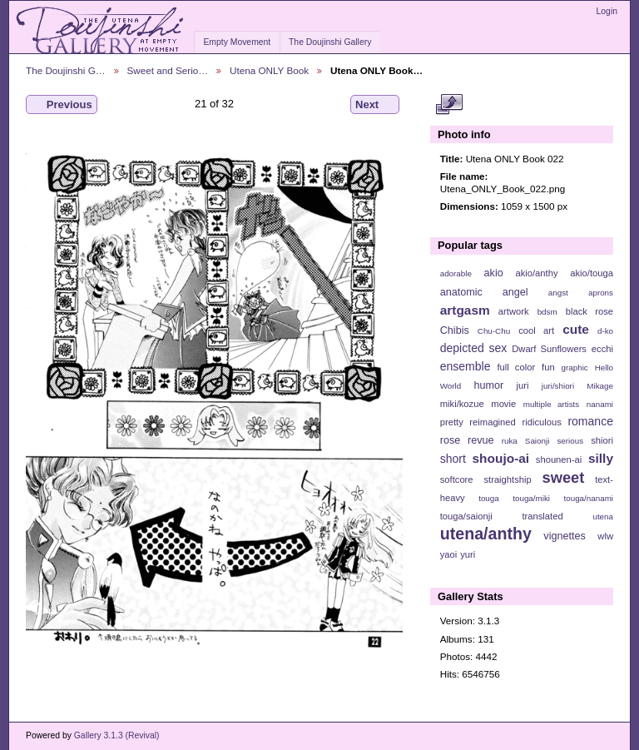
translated (542, 516)
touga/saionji (466, 516)
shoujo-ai (501, 458)
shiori (602, 440)
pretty (451, 422)
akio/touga (591, 273)
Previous (61, 105)
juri (523, 385)
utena (602, 516)
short (453, 458)
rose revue (467, 440)
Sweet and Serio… (167, 70)
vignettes (564, 536)
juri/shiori (558, 385)
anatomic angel (484, 292)
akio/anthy (536, 273)
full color (516, 367)
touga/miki (531, 498)
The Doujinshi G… (66, 70)
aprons (600, 292)
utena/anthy (486, 533)
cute (575, 329)
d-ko (605, 330)
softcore (456, 479)
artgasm (465, 310)
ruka (510, 440)
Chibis (454, 330)
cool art (536, 330)
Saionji (537, 440)
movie (503, 404)
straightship (507, 479)
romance (590, 421)
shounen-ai (559, 459)
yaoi (449, 554)
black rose (589, 311)
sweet (563, 477)
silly (600, 458)
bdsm (547, 311)
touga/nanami (588, 498)
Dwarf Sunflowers (549, 349)
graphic (575, 367)
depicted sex (474, 348)
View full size (449, 105)
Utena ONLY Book (269, 70)
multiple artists (551, 404)
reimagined (492, 422)
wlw (605, 536)
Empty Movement (236, 42)
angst (558, 292)
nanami (600, 404)
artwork (513, 311)
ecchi (602, 349)
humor (488, 385)
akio (493, 273)
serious (570, 440)
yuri (467, 554)
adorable (456, 273)
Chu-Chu (494, 330)
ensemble (465, 366)
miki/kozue (462, 404)
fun (548, 367)
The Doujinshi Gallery (330, 42)
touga (488, 498)
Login (607, 11)
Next (374, 105)
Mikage (600, 385)
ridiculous (541, 422)
